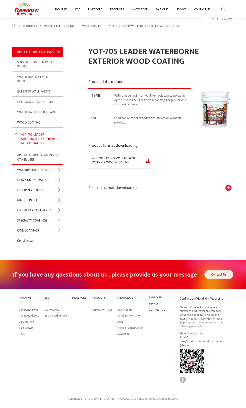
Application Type (102, 309)
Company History (29, 315)
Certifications (27, 321)
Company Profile (28, 309)
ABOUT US (61, 9)
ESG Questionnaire (56, 315)
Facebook (226, 19)
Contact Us (220, 274)
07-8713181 (196, 334)
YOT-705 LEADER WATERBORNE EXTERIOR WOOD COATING (144, 26)
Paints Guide (124, 309)
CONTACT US (202, 9)
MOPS (210, 19)
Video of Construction (130, 327)
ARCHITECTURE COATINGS (60, 26)
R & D (22, 334)
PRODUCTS (117, 9)
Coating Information (129, 315)
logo (27, 9)
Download (123, 334)
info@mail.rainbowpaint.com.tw (201, 342)
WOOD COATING (92, 26)
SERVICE (181, 9)
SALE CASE (162, 9)
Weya (175, 399)
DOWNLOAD (52, 309)
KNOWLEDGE (140, 9)
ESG (77, 9)
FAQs (120, 321)
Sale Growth (26, 327)
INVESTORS (95, 9)
